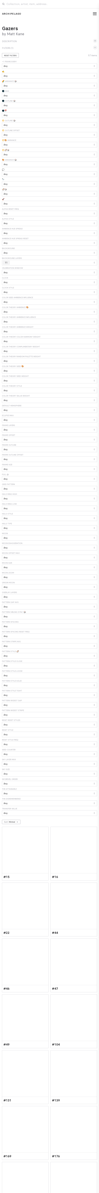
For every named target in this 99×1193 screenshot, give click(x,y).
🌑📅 (4, 110)
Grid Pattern (8, 484)
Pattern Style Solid (12, 681)
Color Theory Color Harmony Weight (21, 337)
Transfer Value (9, 808)
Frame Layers (8, 425)
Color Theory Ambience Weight (17, 327)
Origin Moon (8, 582)
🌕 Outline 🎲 (9, 120)
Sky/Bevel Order (10, 779)
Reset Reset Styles (11, 720)
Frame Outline (9, 445)
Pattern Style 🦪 (10, 651)
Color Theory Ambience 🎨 (15, 307)
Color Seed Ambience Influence (17, 297)
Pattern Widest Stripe (13, 710)
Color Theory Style (12, 386)
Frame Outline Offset (12, 454)
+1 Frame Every (9, 61)
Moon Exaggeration (12, 543)
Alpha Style (8, 219)
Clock (5, 278)
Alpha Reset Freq (10, 209)
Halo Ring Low (9, 504)
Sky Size (6, 769)
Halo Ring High (9, 494)
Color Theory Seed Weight (15, 376)
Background (8, 248)
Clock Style (8, 287)
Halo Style (7, 513)
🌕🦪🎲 (5, 150)
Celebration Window (12, 268)
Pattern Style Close (12, 661)
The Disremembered (11, 799)
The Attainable (9, 789)
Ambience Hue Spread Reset (15, 238)
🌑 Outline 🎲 (9, 101)
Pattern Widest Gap (12, 700)
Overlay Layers (9, 592)
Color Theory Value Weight (16, 395)
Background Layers (12, 258)
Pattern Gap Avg (10, 602)
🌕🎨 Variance (9, 140)
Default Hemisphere (11, 405)
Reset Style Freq (10, 740)
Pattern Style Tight (12, 690)
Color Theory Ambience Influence (19, 317)
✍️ (3, 71)
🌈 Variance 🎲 (9, 81)
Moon (5, 533)
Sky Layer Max (9, 759)
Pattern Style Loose (12, 671)
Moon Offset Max (11, 553)
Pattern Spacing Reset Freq (16, 631)
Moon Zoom (8, 572)
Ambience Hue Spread (12, 228)
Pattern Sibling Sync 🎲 (14, 612)
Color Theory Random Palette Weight (21, 356)
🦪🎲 (4, 189)
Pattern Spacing (10, 622)
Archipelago (11, 14)
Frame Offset (8, 435)
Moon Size (7, 563)
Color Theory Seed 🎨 (13, 366)
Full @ (5, 474)
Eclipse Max (8, 415)
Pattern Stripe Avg (11, 641)
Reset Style (7, 730)
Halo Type (7, 523)
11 (7, 262)
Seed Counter (9, 749)
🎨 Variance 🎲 (9, 160)
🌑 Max (5, 91)
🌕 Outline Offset (11, 130)
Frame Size (7, 464)
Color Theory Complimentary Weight (21, 346)
